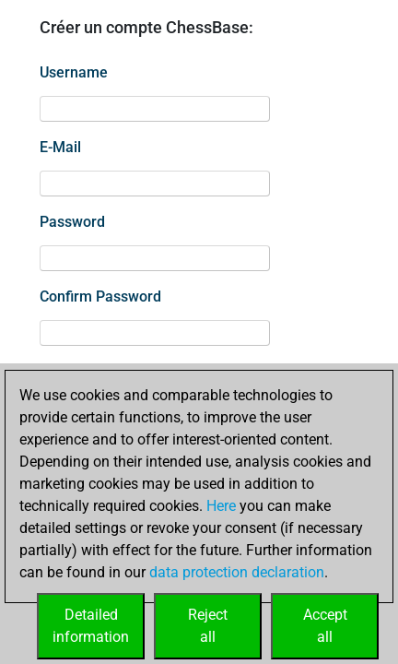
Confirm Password (100, 296)
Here (221, 506)
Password (72, 222)
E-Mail (60, 147)
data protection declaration (236, 572)
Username (74, 72)
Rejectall (208, 626)
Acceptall (325, 626)
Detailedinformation (91, 626)
